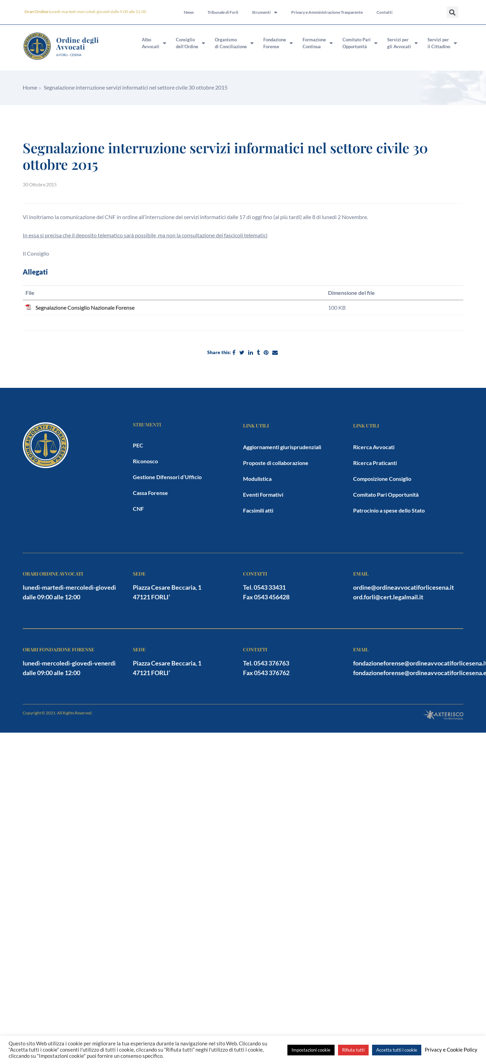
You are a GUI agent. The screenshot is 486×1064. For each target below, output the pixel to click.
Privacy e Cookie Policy (451, 1050)
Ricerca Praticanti (375, 462)
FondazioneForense (278, 43)
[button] (452, 12)
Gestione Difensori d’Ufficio (167, 477)
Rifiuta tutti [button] (353, 1050)
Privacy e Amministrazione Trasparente (327, 12)
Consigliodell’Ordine (190, 43)
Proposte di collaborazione (275, 462)
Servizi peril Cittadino (442, 43)
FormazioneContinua (318, 43)
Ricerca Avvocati (373, 447)
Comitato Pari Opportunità (386, 494)
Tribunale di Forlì (223, 12)
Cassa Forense (150, 492)
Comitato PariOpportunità (360, 43)
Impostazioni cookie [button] (311, 1050)
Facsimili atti (258, 510)
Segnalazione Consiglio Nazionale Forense (85, 307)
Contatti (384, 12)
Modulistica (257, 478)
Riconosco (145, 461)
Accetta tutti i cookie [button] (396, 1050)
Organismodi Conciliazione (234, 43)
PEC (138, 445)
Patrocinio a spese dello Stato (389, 510)
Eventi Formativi (263, 494)
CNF (138, 508)
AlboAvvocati (154, 43)
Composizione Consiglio (382, 478)
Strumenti (264, 12)
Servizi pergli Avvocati (402, 43)
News (189, 12)
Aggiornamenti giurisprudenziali (282, 447)
